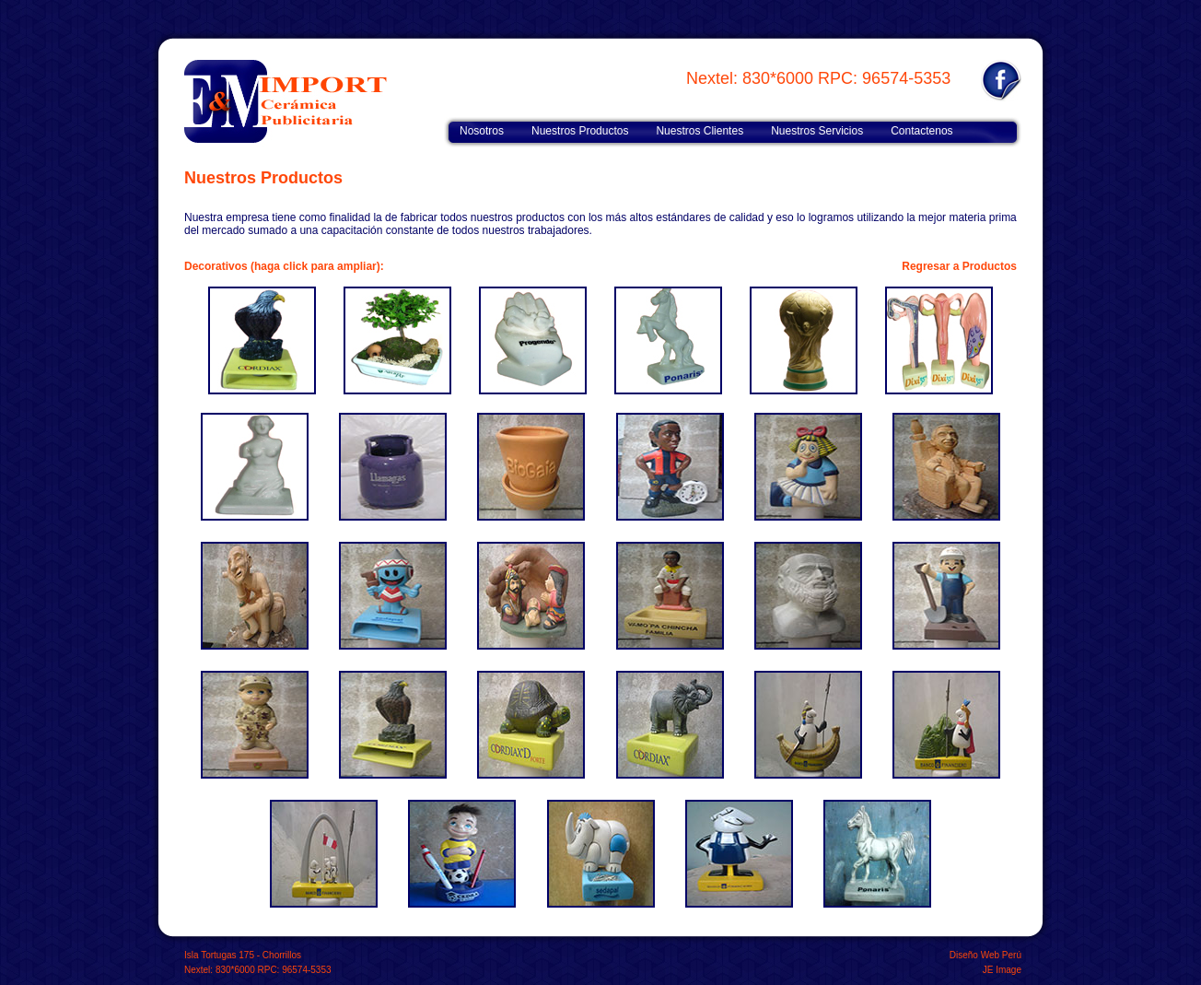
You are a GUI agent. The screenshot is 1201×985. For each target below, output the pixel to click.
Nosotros (482, 130)
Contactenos (921, 130)
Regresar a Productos (959, 266)
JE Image (1002, 970)
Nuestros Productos (579, 130)
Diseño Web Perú (985, 955)
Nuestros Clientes (699, 130)
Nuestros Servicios (817, 130)
